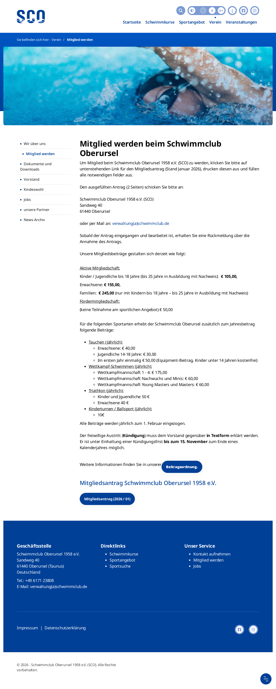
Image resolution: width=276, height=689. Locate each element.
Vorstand (31, 179)
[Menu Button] (266, 679)
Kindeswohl (33, 189)
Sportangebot (192, 22)
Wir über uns (35, 143)
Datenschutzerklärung (65, 627)
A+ (221, 10)
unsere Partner (37, 209)
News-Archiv (34, 219)
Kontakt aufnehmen (212, 554)
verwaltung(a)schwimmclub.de (140, 223)
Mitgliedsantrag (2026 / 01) (107, 498)
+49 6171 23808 (39, 580)
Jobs (27, 199)
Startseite (132, 22)
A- (203, 10)
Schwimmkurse (160, 22)
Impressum (27, 627)
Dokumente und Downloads (36, 166)
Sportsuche (120, 566)
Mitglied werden (80, 39)
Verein (215, 22)
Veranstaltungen (241, 22)
